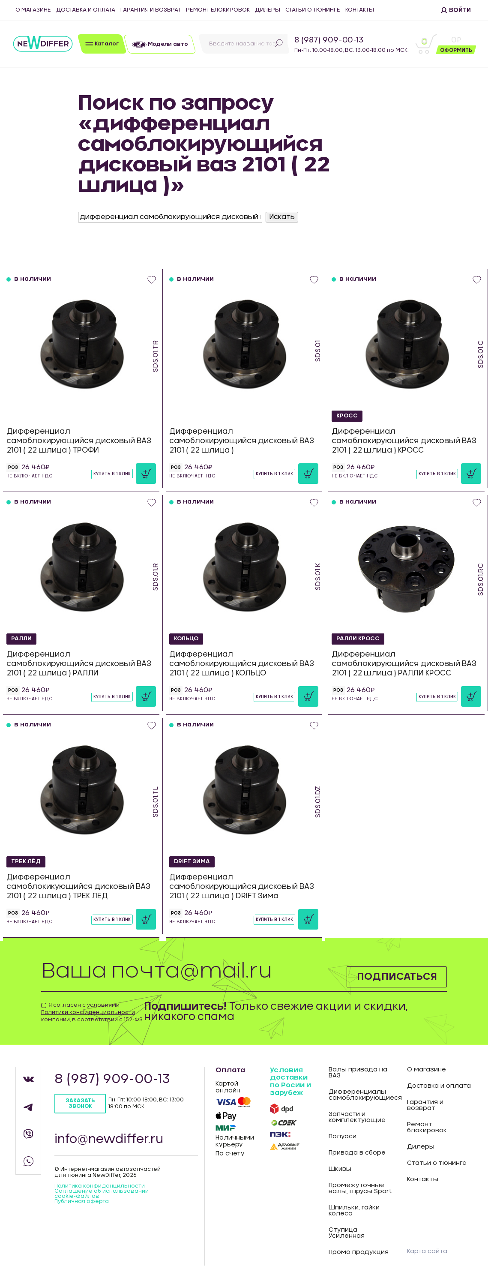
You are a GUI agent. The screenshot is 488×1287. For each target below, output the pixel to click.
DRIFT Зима (193, 861)
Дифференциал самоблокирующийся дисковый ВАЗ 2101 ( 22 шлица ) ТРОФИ (78, 441)
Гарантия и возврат (150, 10)
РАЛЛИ (22, 639)
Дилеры (267, 10)
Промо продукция (359, 1252)
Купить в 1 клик (112, 474)
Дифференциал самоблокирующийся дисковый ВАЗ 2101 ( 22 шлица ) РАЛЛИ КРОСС (404, 664)
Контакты (359, 10)
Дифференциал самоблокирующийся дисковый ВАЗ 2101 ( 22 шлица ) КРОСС (404, 441)
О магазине (33, 10)
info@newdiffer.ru (109, 1140)
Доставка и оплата (85, 10)
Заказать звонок (80, 1103)
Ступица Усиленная (347, 1233)
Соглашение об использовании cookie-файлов (101, 1193)
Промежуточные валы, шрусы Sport (360, 1188)
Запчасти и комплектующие (357, 1117)
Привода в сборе (357, 1153)
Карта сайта (427, 1251)
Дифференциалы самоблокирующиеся (361, 1095)
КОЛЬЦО (187, 639)
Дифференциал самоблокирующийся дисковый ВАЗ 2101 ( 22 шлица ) (241, 441)
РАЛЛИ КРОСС (359, 639)
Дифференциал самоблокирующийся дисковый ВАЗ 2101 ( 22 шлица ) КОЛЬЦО (241, 664)
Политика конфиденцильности (99, 1185)
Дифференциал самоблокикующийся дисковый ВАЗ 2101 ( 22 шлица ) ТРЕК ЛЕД (78, 886)
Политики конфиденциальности (88, 1012)
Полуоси (342, 1137)
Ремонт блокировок (218, 10)
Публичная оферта (81, 1201)
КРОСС (347, 416)
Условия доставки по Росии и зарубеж (290, 1081)
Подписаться (395, 976)
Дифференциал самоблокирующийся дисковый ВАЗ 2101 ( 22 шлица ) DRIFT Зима (241, 886)
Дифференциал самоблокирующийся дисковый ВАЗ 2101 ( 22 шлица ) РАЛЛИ (78, 664)
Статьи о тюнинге (312, 10)
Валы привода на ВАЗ (358, 1073)
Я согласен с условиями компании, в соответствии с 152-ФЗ (92, 1012)
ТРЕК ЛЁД (27, 861)
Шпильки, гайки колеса (354, 1211)
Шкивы (340, 1169)
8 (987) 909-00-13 (328, 40)
